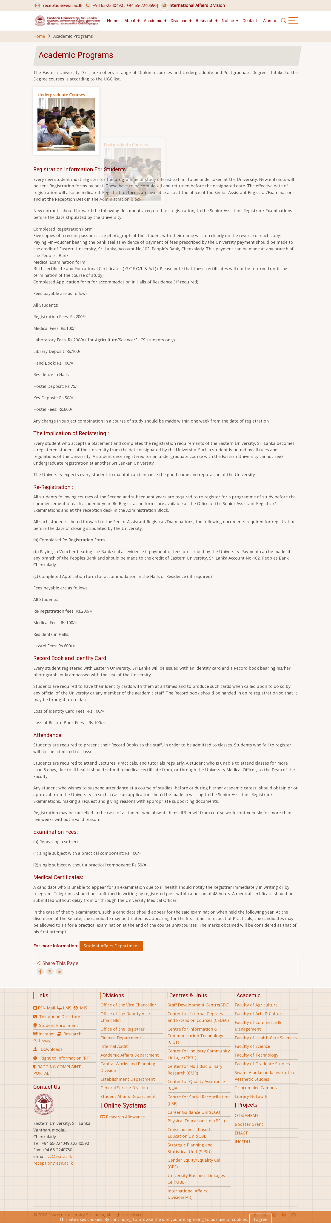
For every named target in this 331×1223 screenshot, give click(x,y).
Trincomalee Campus (256, 1087)
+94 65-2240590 (141, 5)
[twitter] (264, 1215)
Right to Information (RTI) (65, 1058)
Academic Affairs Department (129, 1055)
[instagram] (274, 1215)
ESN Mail (46, 1008)
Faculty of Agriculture (256, 1005)
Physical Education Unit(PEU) (196, 1120)
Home (112, 20)
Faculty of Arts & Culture (259, 1013)
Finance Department (120, 1037)
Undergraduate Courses (61, 98)
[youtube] (293, 1215)
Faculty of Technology (256, 1055)
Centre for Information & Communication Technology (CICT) (195, 1035)
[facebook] (255, 1215)
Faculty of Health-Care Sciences (266, 1037)
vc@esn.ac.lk (60, 1156)
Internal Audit (114, 1046)
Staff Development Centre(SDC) (198, 1005)
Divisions (179, 20)
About (130, 20)
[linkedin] (284, 1215)
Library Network (251, 1096)
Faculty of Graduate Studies (262, 1063)
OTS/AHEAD (246, 1115)
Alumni (269, 20)
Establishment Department (127, 1079)
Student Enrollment (58, 1025)
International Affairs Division (192, 5)
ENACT (241, 1133)
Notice (228, 20)
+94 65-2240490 (108, 5)
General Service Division (124, 1087)
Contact (250, 20)
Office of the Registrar (122, 1029)
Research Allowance (122, 1117)
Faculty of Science (252, 1046)
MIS (83, 1008)
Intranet (47, 1034)
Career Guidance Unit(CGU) (194, 1112)
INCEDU (242, 1141)
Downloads (52, 1049)
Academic (153, 20)
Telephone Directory (59, 1016)
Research (204, 20)
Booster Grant (249, 1124)
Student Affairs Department (111, 946)
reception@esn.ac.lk (62, 5)
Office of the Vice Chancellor (128, 1005)
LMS (67, 1008)
